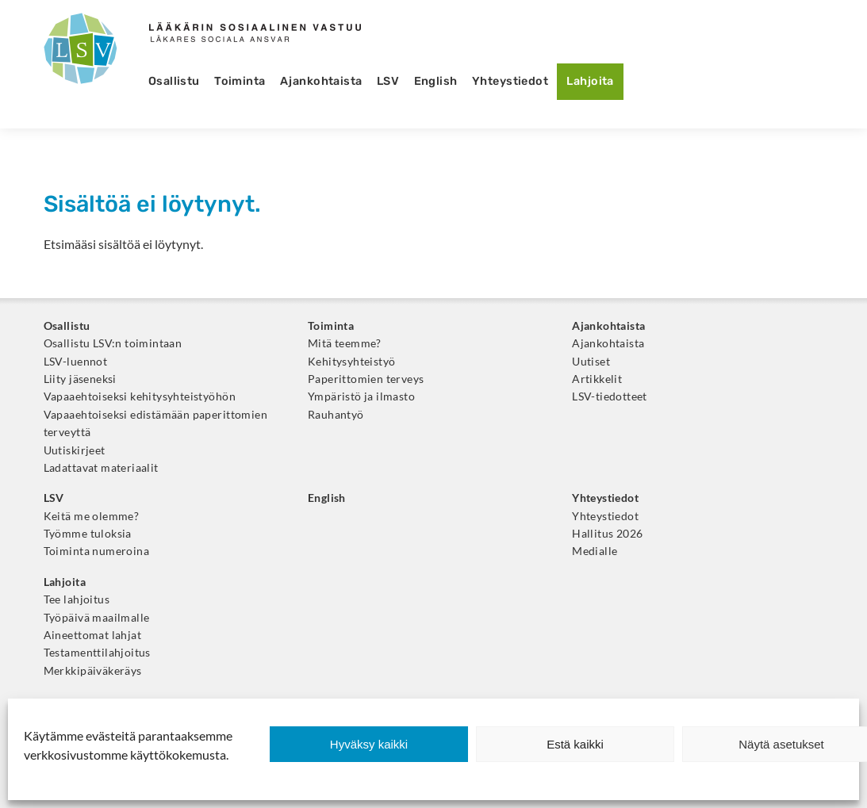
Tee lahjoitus (76, 599)
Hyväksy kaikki (369, 744)
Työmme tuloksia (88, 533)
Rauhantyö (336, 414)
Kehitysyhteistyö (352, 361)
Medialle (594, 551)
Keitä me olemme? (92, 516)
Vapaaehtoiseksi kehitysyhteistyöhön (140, 396)
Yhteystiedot (510, 81)
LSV (388, 81)
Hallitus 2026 (607, 533)
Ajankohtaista (321, 81)
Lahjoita (589, 81)
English (436, 81)
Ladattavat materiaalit (101, 467)
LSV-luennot (76, 361)
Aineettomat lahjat (92, 635)
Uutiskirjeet (74, 450)
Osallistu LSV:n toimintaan (113, 343)
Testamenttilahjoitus (97, 652)
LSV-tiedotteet (609, 396)
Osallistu (174, 81)
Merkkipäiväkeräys (93, 670)
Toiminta (239, 81)
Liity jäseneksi (80, 379)
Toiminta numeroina (96, 551)
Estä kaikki (575, 744)
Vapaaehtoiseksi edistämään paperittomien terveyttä (155, 423)
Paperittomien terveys (366, 379)
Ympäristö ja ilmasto (361, 396)
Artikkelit (597, 379)
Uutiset (591, 361)
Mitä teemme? (345, 343)
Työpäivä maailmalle (97, 617)
